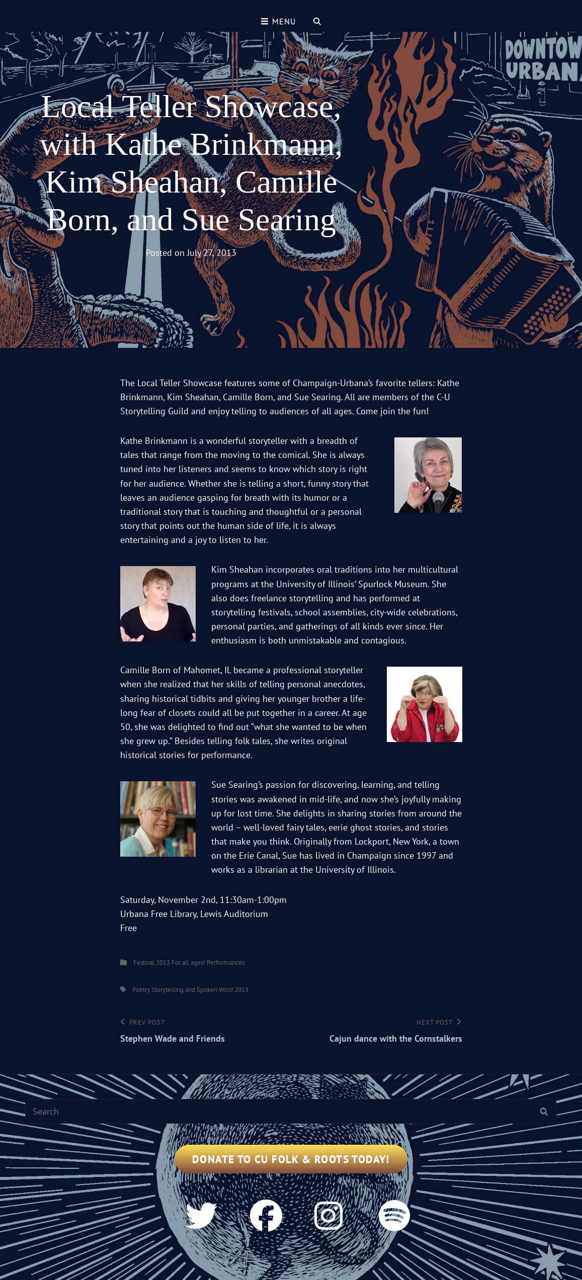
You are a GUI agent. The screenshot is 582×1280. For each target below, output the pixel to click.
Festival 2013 (151, 962)
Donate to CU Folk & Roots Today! (291, 1159)
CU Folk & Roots (277, 1257)
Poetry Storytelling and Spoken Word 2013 (190, 989)
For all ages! (188, 962)
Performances (225, 962)
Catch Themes (358, 1257)
